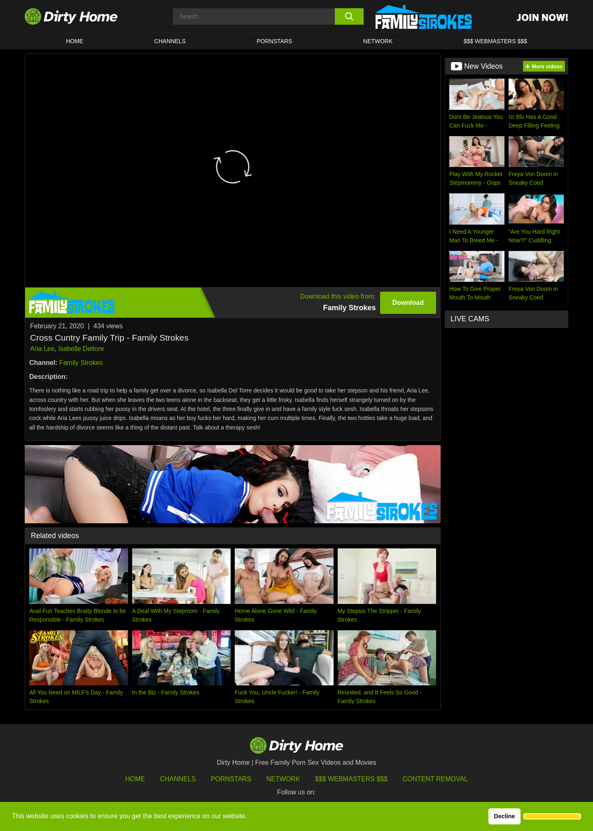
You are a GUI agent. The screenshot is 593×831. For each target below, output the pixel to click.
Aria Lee (42, 348)
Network (378, 41)
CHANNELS (170, 41)
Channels (178, 778)
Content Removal (435, 778)
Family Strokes (81, 362)
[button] (552, 816)
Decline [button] (504, 816)
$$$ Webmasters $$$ (351, 778)
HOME (74, 41)
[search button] (349, 16)
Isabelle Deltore (81, 348)
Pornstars (274, 41)
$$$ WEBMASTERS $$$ (495, 41)
